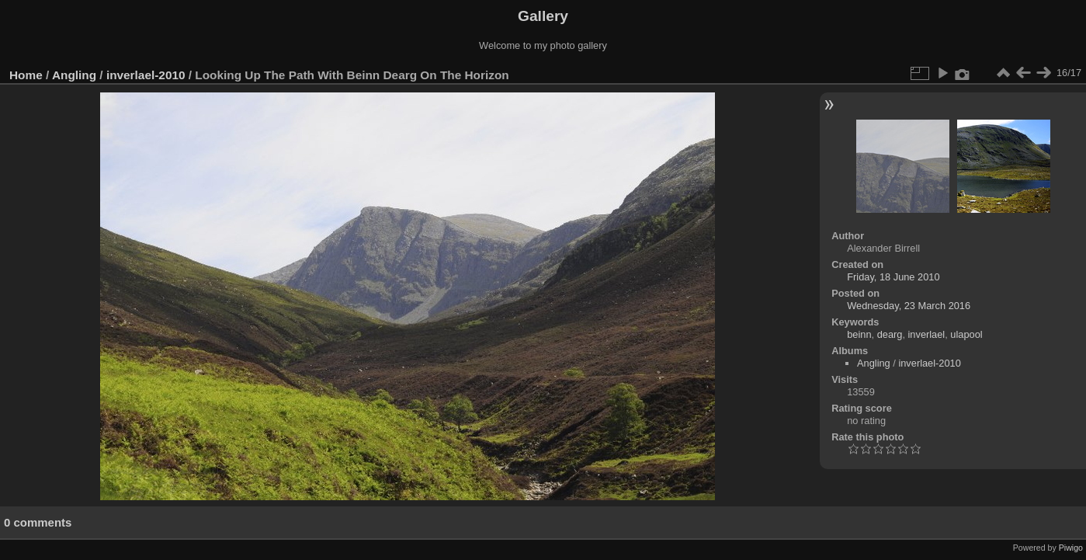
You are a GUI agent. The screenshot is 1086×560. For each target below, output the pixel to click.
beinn (859, 334)
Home (26, 75)
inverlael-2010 (146, 75)
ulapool (966, 334)
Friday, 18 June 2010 (893, 277)
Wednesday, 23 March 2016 (908, 305)
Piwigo (1071, 547)
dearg (890, 334)
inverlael (926, 334)
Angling (74, 75)
